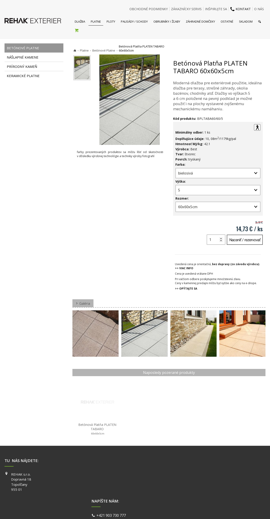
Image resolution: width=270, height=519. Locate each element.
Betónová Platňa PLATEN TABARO (97, 428)
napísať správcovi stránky (123, 510)
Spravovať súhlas (205, 510)
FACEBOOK (196, 474)
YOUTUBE (195, 487)
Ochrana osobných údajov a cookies (166, 510)
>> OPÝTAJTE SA (186, 288)
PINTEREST (196, 493)
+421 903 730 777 (112, 474)
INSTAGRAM (197, 480)
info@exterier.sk (111, 480)
